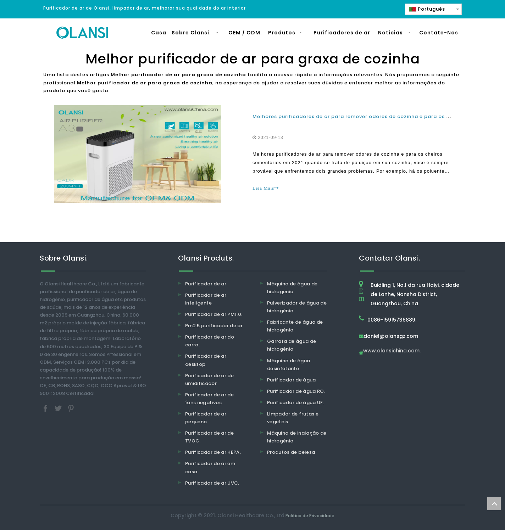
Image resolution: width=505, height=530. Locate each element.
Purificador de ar (205, 283)
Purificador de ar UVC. (212, 483)
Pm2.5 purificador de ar (214, 325)
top (494, 503)
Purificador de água (291, 379)
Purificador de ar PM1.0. (213, 314)
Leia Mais (265, 188)
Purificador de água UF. (295, 402)
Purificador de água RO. (296, 391)
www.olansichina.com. (392, 351)
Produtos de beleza (291, 452)
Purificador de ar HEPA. (213, 452)
